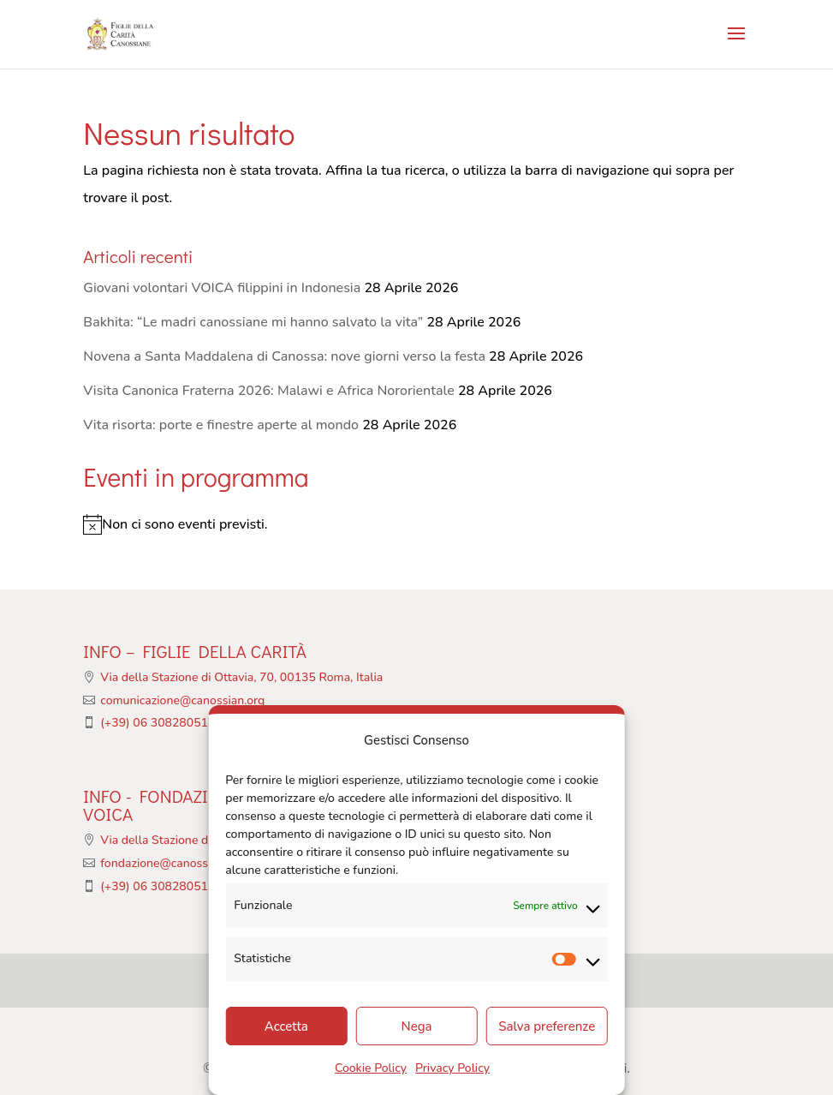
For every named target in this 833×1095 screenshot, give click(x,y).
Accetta (286, 1026)
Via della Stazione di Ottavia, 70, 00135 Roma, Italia (241, 677)
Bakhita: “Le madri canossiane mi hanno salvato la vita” (253, 322)
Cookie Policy (371, 1068)
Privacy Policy (452, 1068)
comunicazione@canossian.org (182, 700)
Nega (417, 1026)
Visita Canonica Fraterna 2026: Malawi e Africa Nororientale (269, 390)
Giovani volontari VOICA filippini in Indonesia (221, 287)
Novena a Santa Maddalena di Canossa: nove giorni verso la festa (284, 356)
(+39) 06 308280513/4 (163, 723)
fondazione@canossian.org (172, 863)
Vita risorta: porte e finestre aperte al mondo (221, 425)
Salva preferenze (546, 1026)
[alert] (416, 524)
